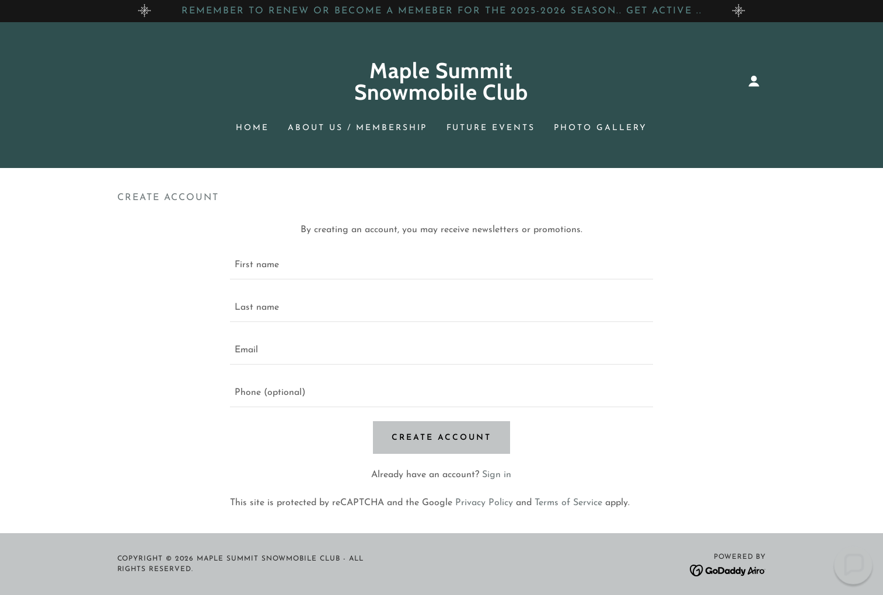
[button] (754, 81)
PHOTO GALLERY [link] (600, 128)
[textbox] (441, 265)
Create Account (441, 437)
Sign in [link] (496, 475)
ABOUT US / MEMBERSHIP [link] (358, 128)
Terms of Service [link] (568, 503)
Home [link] (252, 128)
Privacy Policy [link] (484, 503)
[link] (441, 97)
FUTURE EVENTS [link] (491, 128)
